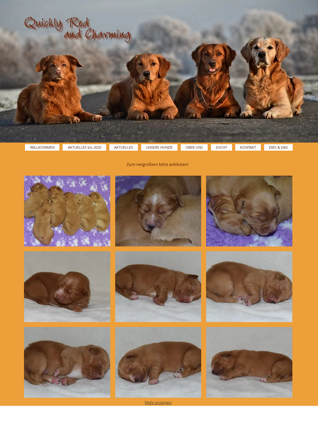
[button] (67, 211)
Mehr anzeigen (158, 402)
